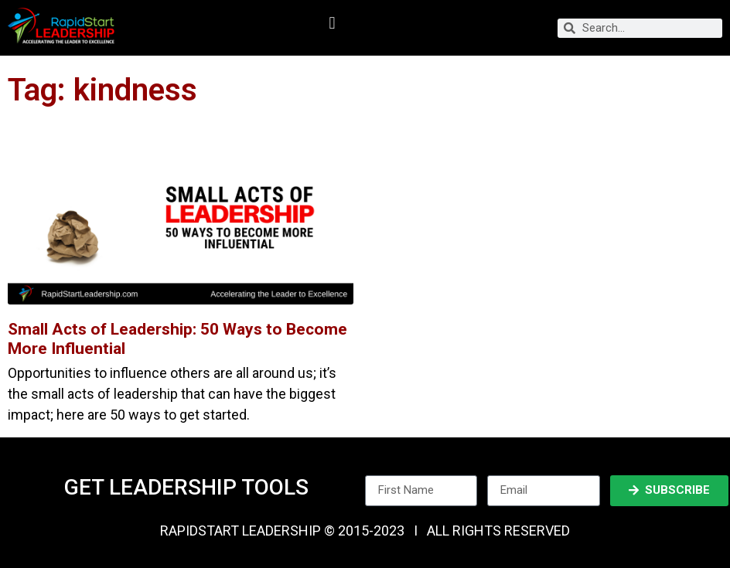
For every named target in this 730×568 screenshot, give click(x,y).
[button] (332, 23)
